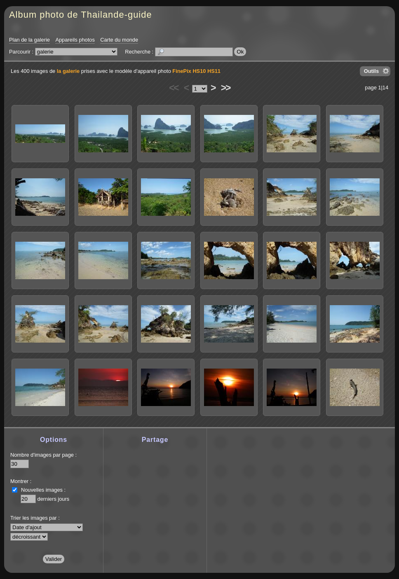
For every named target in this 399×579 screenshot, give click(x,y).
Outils (371, 71)
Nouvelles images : (43, 490)
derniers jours (54, 499)
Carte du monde (119, 40)
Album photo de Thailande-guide (80, 14)
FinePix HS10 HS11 (196, 71)
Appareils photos (74, 40)
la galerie (68, 71)
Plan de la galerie (29, 40)
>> (225, 87)
